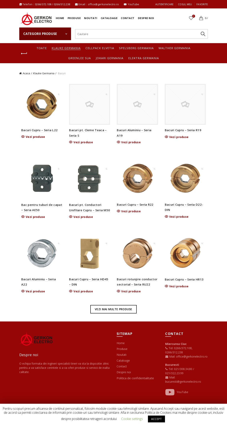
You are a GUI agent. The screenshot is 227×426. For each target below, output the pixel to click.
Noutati (90, 18)
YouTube (176, 394)
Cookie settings (132, 419)
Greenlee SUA (79, 58)
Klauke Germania (66, 48)
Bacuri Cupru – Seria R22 (135, 206)
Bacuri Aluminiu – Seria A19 (137, 131)
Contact (127, 18)
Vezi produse (34, 137)
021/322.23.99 (174, 376)
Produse (74, 18)
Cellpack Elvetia (100, 48)
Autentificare (164, 4)
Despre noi (146, 18)
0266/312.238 (62, 4)
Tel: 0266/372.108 (178, 351)
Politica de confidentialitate (135, 381)
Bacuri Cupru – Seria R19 (184, 131)
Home (60, 18)
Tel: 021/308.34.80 (179, 371)
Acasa (26, 73)
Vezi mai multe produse (113, 311)
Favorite (202, 4)
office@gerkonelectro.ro (104, 4)
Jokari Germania (109, 58)
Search (203, 33)
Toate (42, 48)
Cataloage (109, 18)
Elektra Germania (143, 58)
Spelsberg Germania (136, 48)
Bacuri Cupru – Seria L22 (38, 131)
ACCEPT (156, 419)
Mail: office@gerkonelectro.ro (186, 359)
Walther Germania (174, 48)
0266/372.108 (43, 4)
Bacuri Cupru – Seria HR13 (185, 282)
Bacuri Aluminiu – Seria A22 (40, 282)
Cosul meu (185, 4)
